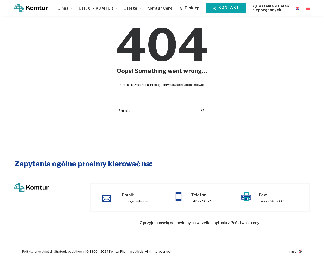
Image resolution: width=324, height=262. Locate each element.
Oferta (132, 8)
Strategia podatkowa (69, 252)
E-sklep (192, 8)
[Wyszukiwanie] (162, 111)
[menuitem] (66, 8)
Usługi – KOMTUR (98, 8)
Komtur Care (160, 8)
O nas (65, 8)
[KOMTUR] (31, 8)
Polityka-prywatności (37, 252)
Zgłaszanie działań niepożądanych (270, 8)
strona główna (194, 85)
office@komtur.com (136, 201)
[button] (202, 110)
